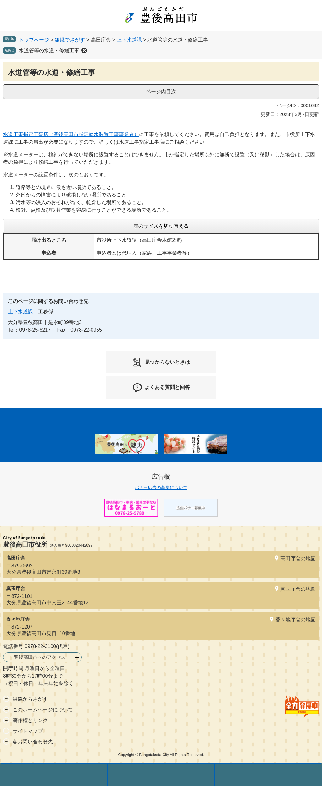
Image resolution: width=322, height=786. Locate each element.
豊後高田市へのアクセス (40, 657)
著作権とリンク (30, 720)
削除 (84, 50)
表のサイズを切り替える (161, 226)
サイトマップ (28, 731)
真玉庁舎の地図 (298, 589)
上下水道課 (129, 40)
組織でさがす (70, 40)
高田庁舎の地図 (298, 558)
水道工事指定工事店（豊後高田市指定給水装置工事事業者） (71, 134)
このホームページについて (43, 709)
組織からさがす (30, 699)
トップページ (34, 40)
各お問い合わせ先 (33, 741)
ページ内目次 (161, 91)
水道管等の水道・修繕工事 (49, 50)
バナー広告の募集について (161, 487)
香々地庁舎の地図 (295, 619)
